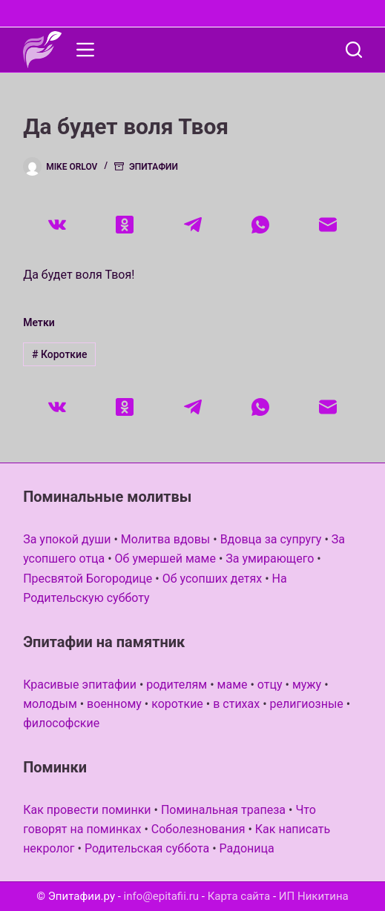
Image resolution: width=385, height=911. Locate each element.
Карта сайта (239, 896)
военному (114, 704)
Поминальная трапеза (223, 810)
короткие (177, 704)
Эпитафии (153, 167)
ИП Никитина (314, 896)
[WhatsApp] (260, 224)
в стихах (236, 704)
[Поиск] (354, 50)
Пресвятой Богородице (87, 579)
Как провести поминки (87, 810)
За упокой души (67, 539)
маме (232, 685)
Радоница (247, 848)
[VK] (57, 224)
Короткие (60, 354)
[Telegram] (192, 224)
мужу (306, 685)
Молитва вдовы (165, 539)
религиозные (306, 704)
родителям (176, 685)
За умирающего (270, 558)
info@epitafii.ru (162, 896)
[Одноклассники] (124, 224)
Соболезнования (198, 829)
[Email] (328, 224)
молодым (50, 704)
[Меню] (85, 50)
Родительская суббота (147, 848)
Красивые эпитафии (79, 685)
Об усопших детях (212, 579)
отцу (270, 685)
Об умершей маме (165, 558)
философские (61, 723)
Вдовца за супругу (271, 539)
